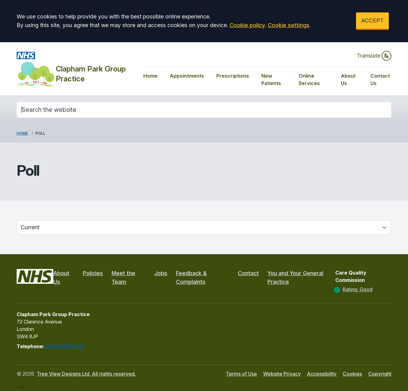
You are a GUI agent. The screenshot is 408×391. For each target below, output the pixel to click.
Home (150, 76)
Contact (248, 273)
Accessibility (322, 374)
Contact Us (380, 79)
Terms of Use (241, 374)
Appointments (187, 76)
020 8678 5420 (64, 346)
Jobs (160, 273)
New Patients (271, 79)
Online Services (309, 79)
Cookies (352, 374)
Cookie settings (288, 25)
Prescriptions (232, 76)
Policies (93, 273)
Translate (374, 56)
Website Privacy (282, 374)
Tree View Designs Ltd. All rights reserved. (86, 374)
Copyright (379, 374)
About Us (348, 79)
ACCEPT (372, 20)
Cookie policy (247, 25)
